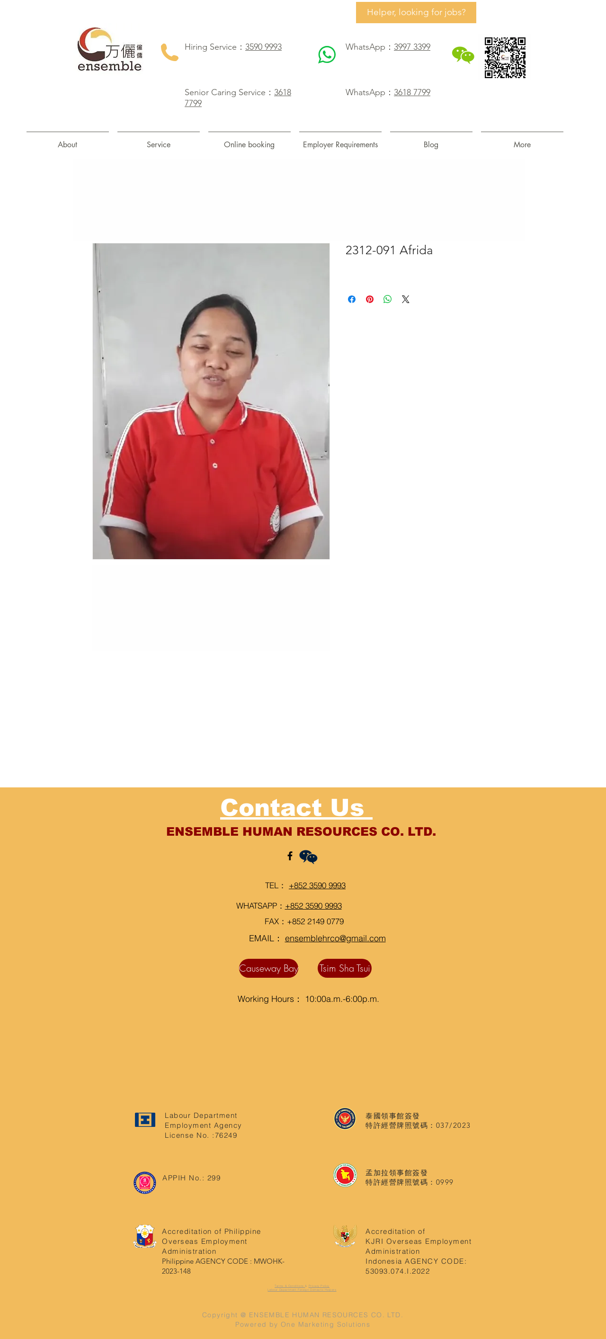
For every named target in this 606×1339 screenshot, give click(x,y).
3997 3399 (412, 47)
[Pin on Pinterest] (369, 299)
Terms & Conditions (290, 1286)
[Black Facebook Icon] (290, 856)
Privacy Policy (319, 1286)
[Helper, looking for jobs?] (416, 12)
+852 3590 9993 (317, 885)
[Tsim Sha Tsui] (345, 968)
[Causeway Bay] (268, 968)
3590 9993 (263, 47)
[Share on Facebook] (351, 299)
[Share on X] (405, 299)
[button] (158, 140)
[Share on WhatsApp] (387, 299)
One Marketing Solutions (325, 1324)
